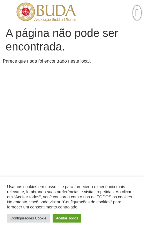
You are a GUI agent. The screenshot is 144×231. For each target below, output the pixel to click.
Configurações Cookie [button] (28, 218)
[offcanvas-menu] (137, 13)
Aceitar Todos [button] (67, 218)
